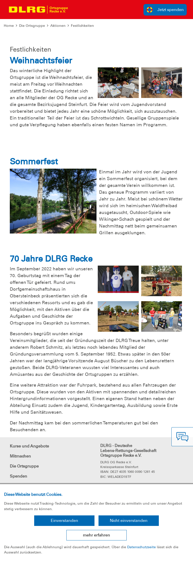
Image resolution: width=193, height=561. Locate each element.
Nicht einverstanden (129, 520)
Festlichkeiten (82, 26)
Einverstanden (64, 520)
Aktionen (58, 26)
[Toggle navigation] (77, 9)
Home (9, 26)
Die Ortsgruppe (32, 26)
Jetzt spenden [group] (165, 10)
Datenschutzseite (141, 547)
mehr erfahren (96, 535)
